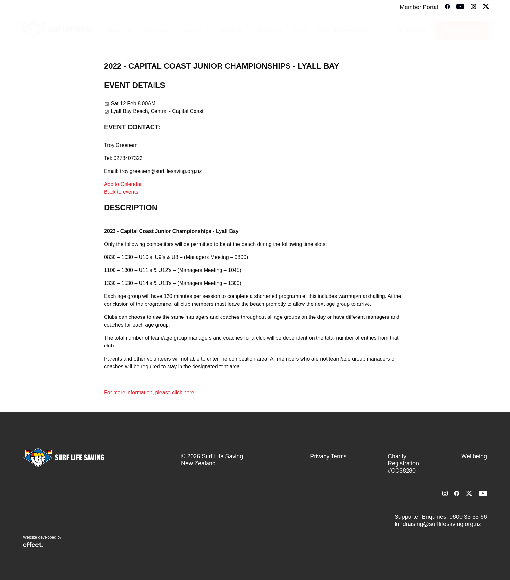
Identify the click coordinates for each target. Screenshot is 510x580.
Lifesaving (267, 30)
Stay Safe (156, 30)
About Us (119, 30)
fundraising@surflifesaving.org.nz (438, 524)
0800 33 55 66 (468, 517)
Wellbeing (474, 456)
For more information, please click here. (150, 392)
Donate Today (462, 30)
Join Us (232, 30)
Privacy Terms (328, 456)
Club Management (342, 30)
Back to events (121, 192)
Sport (299, 30)
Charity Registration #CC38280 (403, 463)
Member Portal (419, 7)
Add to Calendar (123, 184)
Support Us (196, 30)
